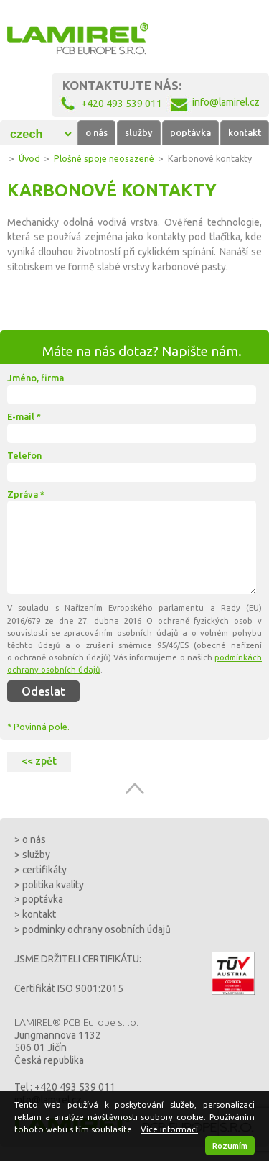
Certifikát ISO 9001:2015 (68, 988)
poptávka (190, 132)
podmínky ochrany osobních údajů (96, 929)
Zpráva (25, 494)
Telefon (24, 455)
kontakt (244, 132)
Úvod (29, 158)
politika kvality (53, 885)
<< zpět (39, 761)
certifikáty (44, 869)
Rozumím (229, 1145)
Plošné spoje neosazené (104, 158)
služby (139, 132)
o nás (96, 132)
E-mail (24, 416)
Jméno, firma (35, 378)
